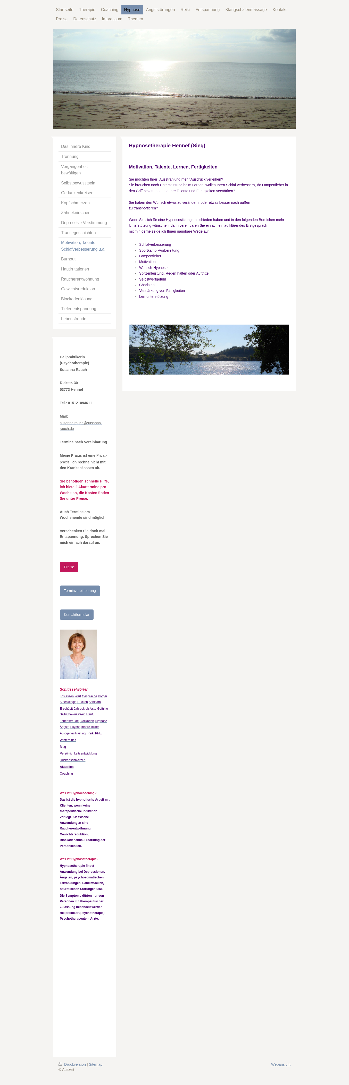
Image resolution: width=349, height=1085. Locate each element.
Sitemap (96, 1064)
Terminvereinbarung (80, 591)
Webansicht (280, 1064)
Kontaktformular (76, 615)
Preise (69, 567)
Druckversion (73, 1064)
